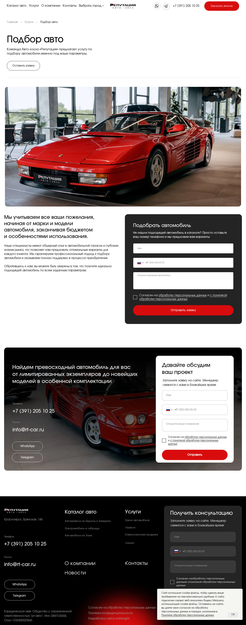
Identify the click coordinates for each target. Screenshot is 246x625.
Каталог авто (16, 5)
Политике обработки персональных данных (187, 615)
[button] (221, 6)
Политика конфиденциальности (110, 613)
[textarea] (183, 280)
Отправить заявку (183, 310)
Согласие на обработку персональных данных (122, 607)
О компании (50, 5)
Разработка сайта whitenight (108, 618)
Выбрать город (90, 5)
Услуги (34, 5)
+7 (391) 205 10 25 (186, 6)
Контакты (70, 5)
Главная (12, 22)
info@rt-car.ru (20, 564)
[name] (183, 248)
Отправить (194, 455)
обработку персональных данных (183, 295)
